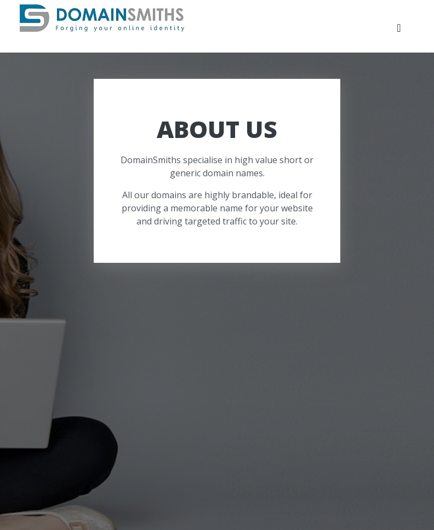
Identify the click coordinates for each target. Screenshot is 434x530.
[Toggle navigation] (399, 31)
